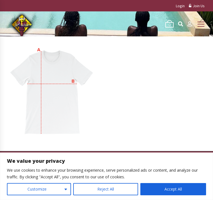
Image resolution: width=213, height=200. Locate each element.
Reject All (105, 189)
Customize (37, 189)
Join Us (197, 5)
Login (180, 5)
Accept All (173, 189)
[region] (106, 176)
